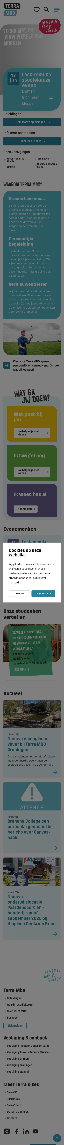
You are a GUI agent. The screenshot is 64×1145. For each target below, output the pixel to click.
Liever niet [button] (19, 593)
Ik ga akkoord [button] (43, 593)
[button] (21, 582)
